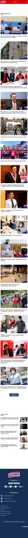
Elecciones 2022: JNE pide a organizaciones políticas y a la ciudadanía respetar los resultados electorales (14, 310)
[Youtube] (13, 483)
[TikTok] (19, 483)
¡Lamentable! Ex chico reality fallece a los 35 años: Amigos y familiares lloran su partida (10, 418)
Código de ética (4, 506)
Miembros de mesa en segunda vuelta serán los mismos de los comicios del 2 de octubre (14, 37)
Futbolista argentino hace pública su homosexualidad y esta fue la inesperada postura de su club (9, 445)
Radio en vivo (3, 515)
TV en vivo (3, 509)
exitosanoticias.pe (7, 498)
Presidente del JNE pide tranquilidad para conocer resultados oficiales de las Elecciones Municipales (12, 185)
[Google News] (17, 483)
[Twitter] (11, 483)
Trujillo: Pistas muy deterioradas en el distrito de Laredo (14, 137)
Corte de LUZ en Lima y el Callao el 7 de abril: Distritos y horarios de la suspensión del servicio (10, 425)
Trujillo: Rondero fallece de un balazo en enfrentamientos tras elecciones (10, 285)
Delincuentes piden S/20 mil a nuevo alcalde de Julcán (13, 161)
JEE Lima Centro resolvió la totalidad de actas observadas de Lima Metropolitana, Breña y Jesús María (14, 87)
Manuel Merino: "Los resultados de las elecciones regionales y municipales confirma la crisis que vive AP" (14, 112)
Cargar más (14, 394)
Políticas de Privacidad (6, 513)
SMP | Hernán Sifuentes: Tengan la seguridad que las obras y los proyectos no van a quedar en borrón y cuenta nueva (13, 361)
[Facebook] (9, 483)
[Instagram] (15, 483)
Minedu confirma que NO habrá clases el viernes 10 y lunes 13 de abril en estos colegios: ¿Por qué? (9, 432)
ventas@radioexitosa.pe (8, 495)
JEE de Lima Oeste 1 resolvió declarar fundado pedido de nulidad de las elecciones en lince (13, 62)
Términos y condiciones (6, 511)
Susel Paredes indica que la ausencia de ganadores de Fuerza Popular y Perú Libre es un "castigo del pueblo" (13, 387)
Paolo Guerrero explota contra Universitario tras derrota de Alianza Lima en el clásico (10, 438)
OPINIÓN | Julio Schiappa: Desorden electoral (11, 235)
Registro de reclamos (5, 508)
